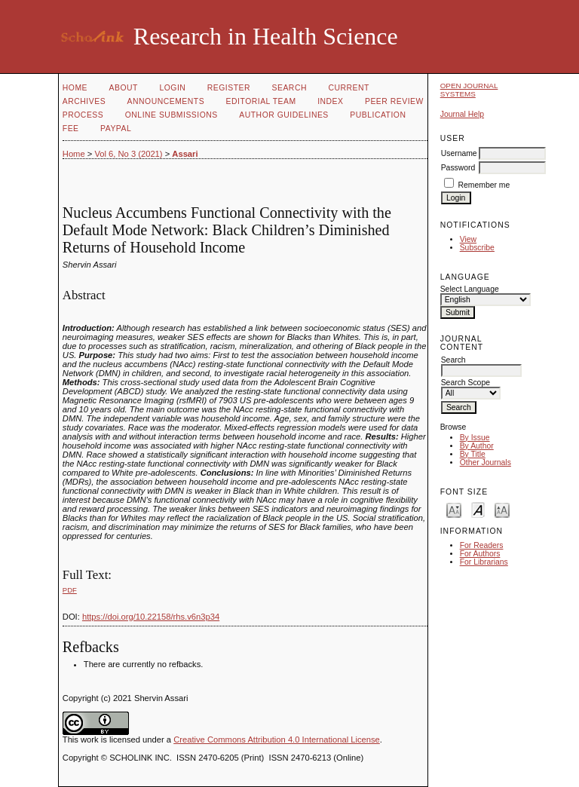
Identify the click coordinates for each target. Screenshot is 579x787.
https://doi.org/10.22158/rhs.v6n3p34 (150, 616)
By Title (473, 454)
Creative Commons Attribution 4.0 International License (276, 739)
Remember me (484, 185)
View (468, 239)
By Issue (475, 437)
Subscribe (477, 247)
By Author (477, 446)
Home (75, 88)
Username (459, 153)
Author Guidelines (284, 115)
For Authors (480, 554)
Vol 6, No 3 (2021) (128, 153)
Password (458, 168)
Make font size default (478, 509)
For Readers (482, 545)
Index (330, 101)
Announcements (166, 101)
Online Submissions (171, 115)
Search (289, 88)
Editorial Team (261, 101)
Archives (84, 101)
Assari (185, 153)
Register (228, 88)
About (123, 88)
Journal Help (462, 114)
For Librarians (484, 562)
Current (348, 88)
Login (172, 88)
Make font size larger (502, 509)
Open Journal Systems (469, 89)
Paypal (115, 128)
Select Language (469, 289)
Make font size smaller (453, 509)
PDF (70, 590)
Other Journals (485, 462)
